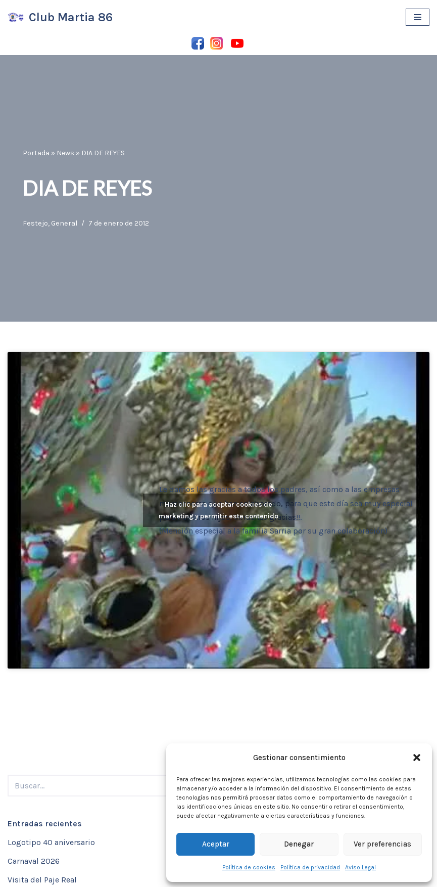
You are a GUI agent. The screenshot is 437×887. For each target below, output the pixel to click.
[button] (417, 757)
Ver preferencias (382, 844)
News (65, 153)
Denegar (299, 844)
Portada (36, 153)
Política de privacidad (310, 867)
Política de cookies (248, 867)
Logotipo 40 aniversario (51, 842)
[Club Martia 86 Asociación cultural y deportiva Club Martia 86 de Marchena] (60, 17)
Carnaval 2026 (34, 861)
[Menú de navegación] (417, 17)
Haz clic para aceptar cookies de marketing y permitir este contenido (218, 510)
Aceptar (215, 844)
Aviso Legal (360, 867)
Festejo (35, 223)
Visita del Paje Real (42, 879)
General (64, 223)
